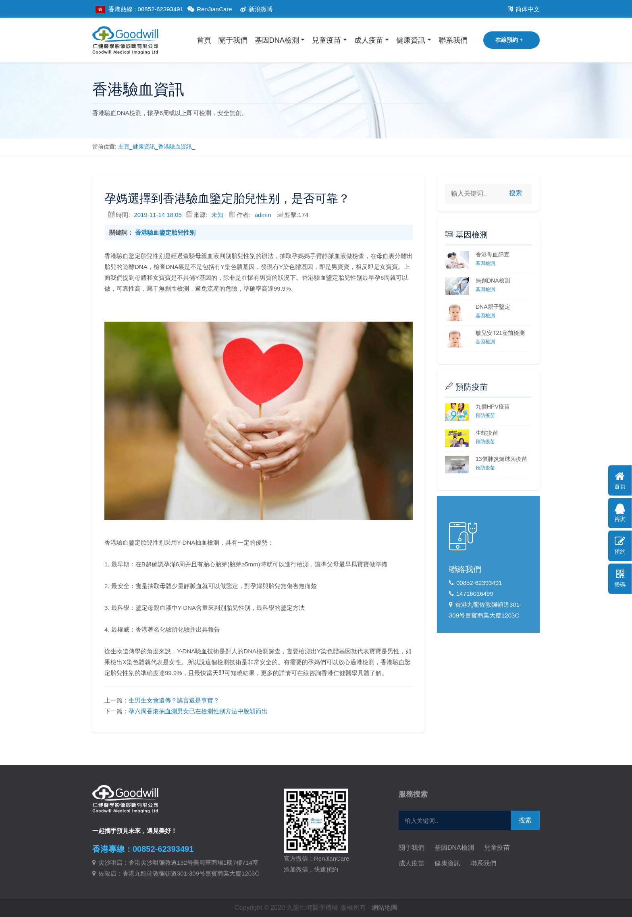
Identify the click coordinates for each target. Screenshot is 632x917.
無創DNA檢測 (493, 280)
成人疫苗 (368, 40)
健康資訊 (410, 40)
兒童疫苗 (326, 40)
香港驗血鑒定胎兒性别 (165, 232)
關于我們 (232, 40)
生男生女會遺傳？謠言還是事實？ (174, 700)
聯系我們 (453, 40)
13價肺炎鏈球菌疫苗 (501, 459)
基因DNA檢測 (277, 40)
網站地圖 (384, 907)
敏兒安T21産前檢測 (500, 333)
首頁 (204, 40)
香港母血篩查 (492, 254)
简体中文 (522, 9)
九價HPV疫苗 (493, 406)
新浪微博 (255, 9)
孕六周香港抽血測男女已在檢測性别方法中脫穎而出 (198, 711)
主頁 (123, 146)
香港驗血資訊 (175, 146)
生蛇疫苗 (487, 433)
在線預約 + (509, 40)
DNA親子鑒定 (493, 307)
